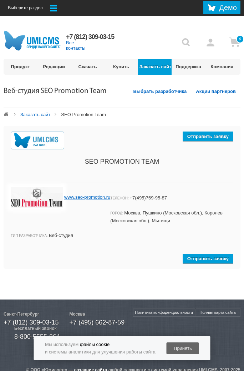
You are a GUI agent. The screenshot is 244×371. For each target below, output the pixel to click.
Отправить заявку (208, 136)
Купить (121, 66)
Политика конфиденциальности (164, 312)
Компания (221, 66)
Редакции (54, 66)
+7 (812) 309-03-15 (31, 322)
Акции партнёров (216, 91)
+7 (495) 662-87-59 (97, 322)
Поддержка (188, 66)
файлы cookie (95, 344)
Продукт (20, 66)
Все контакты (75, 45)
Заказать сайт (155, 66)
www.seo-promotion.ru (87, 197)
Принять (183, 348)
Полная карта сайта (217, 312)
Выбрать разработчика (160, 91)
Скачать (87, 66)
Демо (228, 7)
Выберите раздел (32, 8)
